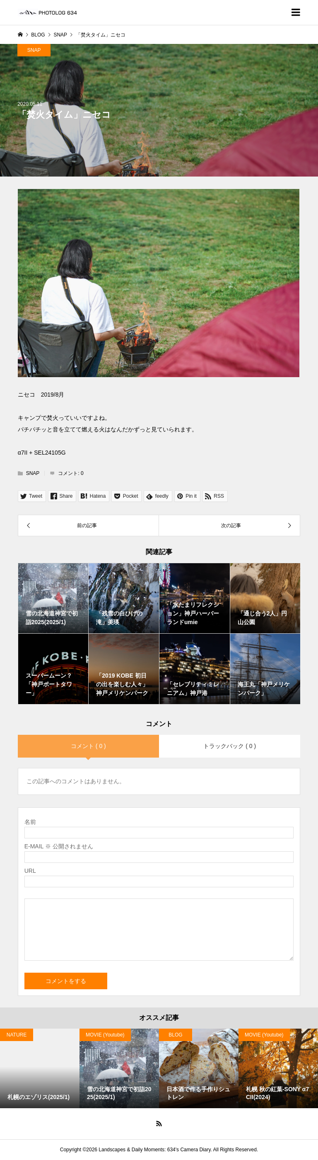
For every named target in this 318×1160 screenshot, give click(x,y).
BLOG (175, 1035)
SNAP (34, 50)
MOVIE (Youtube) (105, 1035)
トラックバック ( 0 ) (229, 746)
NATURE (16, 1035)
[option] (40, 1068)
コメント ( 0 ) (88, 746)
